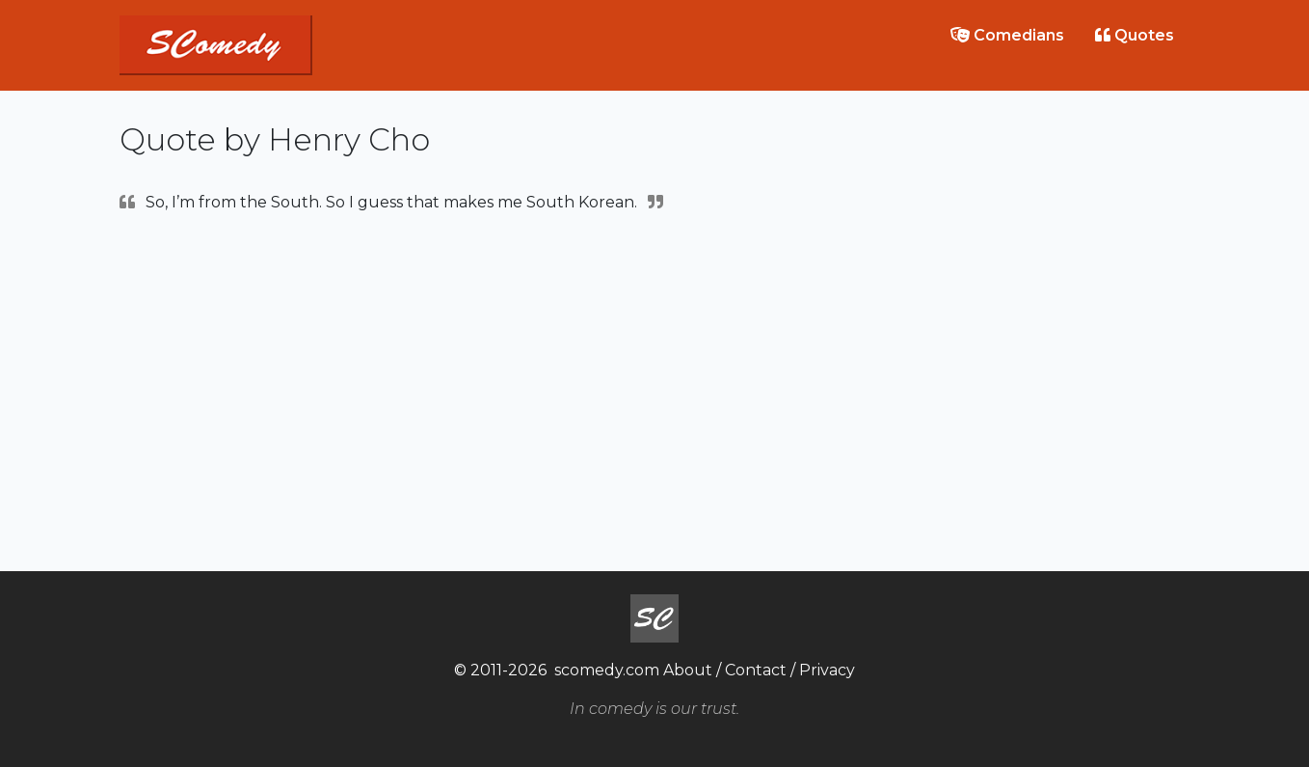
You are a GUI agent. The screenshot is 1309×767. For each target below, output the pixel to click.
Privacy (827, 670)
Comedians (1007, 35)
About (687, 670)
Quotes (1134, 35)
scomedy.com (606, 670)
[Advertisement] (654, 390)
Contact (756, 670)
